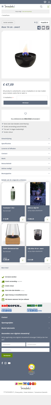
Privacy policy (19, 392)
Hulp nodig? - (23, 11)
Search (41, 6)
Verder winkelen (8, 22)
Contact (45, 2)
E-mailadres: (8, 97)
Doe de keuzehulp (27, 11)
